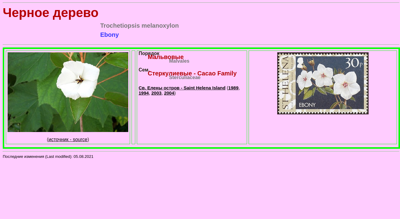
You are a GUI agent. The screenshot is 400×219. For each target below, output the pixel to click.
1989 (233, 87)
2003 (156, 93)
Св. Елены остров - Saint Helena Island (182, 87)
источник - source (67, 139)
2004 (169, 93)
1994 (144, 93)
